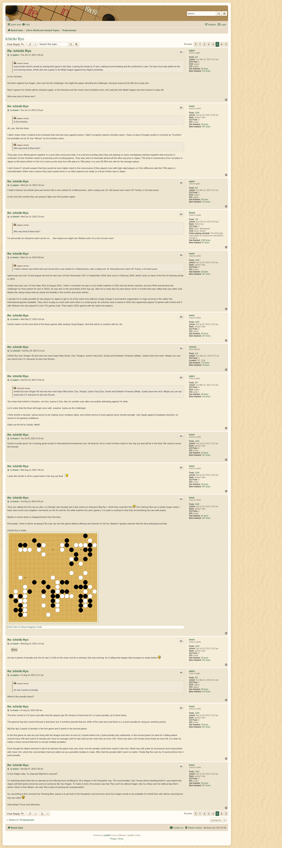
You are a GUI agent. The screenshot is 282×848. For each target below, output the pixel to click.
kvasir (192, 106)
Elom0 (192, 213)
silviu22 (192, 347)
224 (196, 353)
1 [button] (200, 44)
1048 (197, 113)
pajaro (192, 50)
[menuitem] (26, 24)
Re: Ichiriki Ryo (19, 51)
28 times (204, 69)
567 (196, 57)
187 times (206, 127)
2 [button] (204, 44)
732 (196, 219)
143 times (206, 71)
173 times (205, 363)
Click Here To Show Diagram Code (25, 627)
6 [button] (221, 44)
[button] (196, 44)
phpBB (107, 835)
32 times (205, 243)
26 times (204, 124)
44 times (205, 365)
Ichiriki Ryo (14, 39)
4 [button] (213, 44)
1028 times (205, 240)
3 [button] (208, 44)
